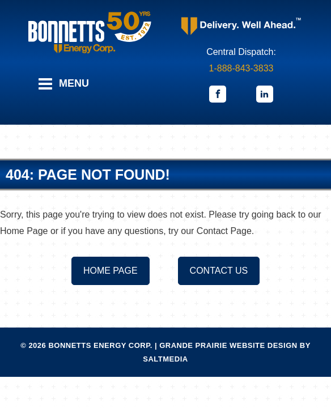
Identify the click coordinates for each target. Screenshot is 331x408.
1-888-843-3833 (241, 68)
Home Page (110, 270)
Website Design (264, 345)
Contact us (219, 270)
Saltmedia (165, 359)
